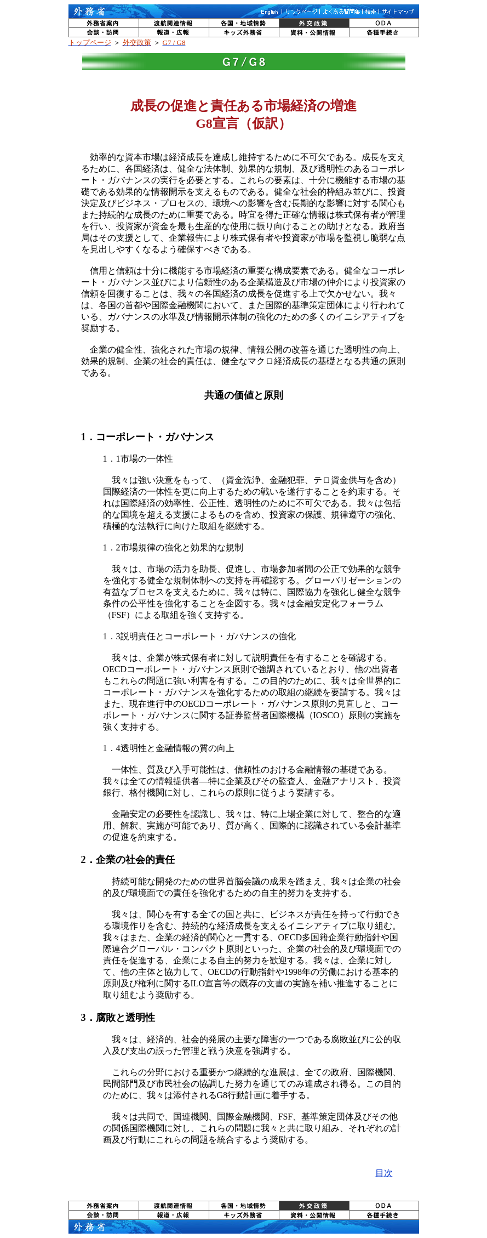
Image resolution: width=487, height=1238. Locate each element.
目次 (384, 1173)
